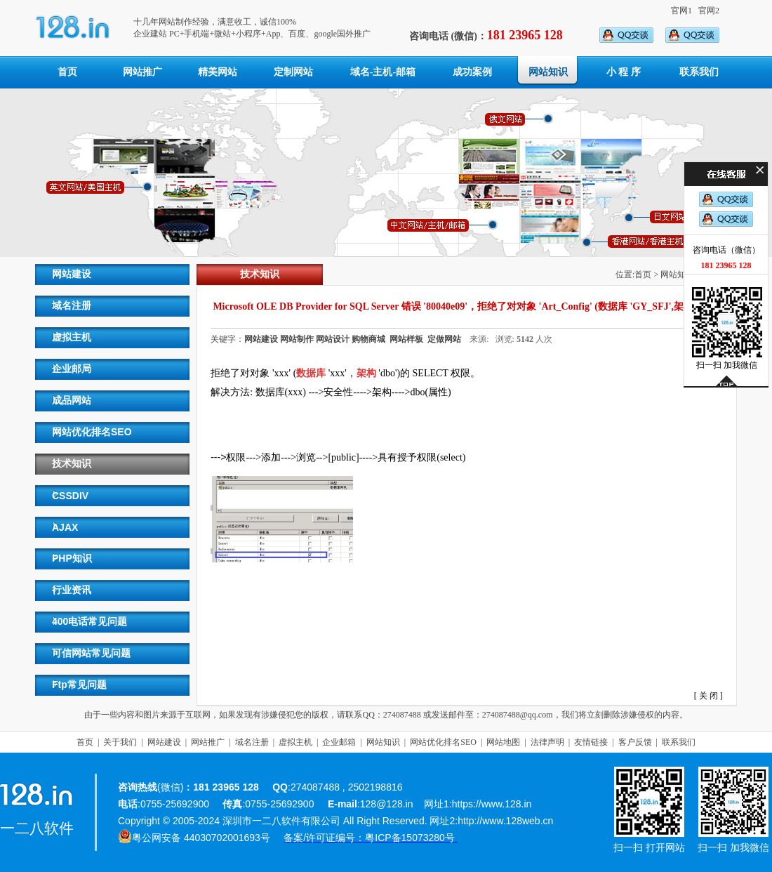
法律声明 (547, 742)
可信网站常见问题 (91, 653)
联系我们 (699, 72)
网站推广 (142, 72)
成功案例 (472, 72)
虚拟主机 (71, 337)
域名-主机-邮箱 (382, 72)
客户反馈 (635, 742)
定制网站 (293, 72)
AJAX (65, 527)
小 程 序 (623, 72)
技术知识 (71, 463)
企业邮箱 (339, 742)
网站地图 (503, 742)
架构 (366, 373)
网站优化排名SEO (92, 431)
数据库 (311, 373)
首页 (67, 72)
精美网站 (217, 72)
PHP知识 (72, 558)
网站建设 (71, 273)
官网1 (681, 10)
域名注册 (71, 305)
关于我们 (120, 742)
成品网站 (71, 400)
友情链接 (591, 742)
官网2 (708, 10)
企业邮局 (71, 368)
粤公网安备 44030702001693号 (201, 837)
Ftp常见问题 (79, 684)
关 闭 (708, 696)
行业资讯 (71, 589)
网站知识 (548, 72)
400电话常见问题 (89, 621)
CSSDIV (70, 495)
